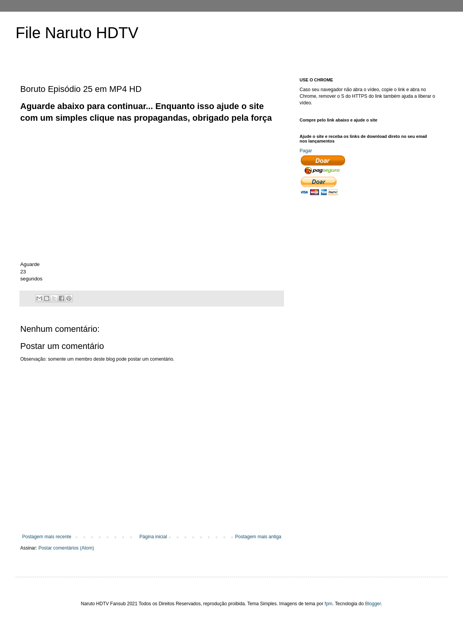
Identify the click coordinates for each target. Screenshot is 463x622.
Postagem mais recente (46, 536)
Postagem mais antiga (258, 536)
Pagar (306, 150)
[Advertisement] (161, 141)
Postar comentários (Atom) (66, 548)
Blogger (373, 603)
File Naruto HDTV (77, 32)
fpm (328, 603)
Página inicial (153, 536)
